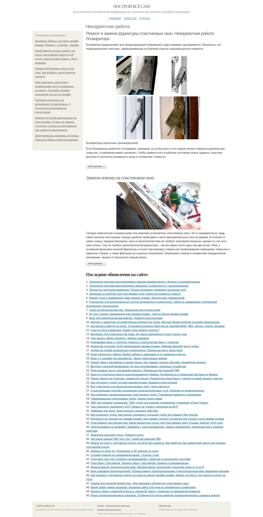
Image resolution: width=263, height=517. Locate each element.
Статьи (144, 18)
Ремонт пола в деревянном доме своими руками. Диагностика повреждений (136, 298)
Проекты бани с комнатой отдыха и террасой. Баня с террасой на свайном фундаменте (145, 491)
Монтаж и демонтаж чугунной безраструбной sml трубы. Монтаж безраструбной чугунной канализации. (155, 322)
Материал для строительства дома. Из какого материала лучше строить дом (139, 334)
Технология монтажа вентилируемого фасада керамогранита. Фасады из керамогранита (144, 281)
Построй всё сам (131, 6)
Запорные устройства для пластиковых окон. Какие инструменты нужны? (135, 294)
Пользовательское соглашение (118, 506)
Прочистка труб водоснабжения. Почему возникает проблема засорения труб (137, 289)
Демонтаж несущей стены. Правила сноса (117, 435)
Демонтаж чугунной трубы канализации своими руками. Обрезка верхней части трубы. (145, 346)
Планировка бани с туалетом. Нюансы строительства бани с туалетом (135, 342)
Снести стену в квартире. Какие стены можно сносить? (125, 330)
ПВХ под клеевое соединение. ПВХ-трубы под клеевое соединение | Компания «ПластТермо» (150, 402)
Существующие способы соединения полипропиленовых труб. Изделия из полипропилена (147, 390)
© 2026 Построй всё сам (45, 506)
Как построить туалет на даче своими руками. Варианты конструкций (134, 382)
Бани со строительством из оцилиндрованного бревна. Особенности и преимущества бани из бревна (154, 374)
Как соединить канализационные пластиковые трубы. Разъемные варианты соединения (146, 394)
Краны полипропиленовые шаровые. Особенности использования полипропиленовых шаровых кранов (155, 495)
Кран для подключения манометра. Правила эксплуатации (125, 318)
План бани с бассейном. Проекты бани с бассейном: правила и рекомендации (140, 463)
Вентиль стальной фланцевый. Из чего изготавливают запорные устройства (138, 366)
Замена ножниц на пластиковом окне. (120, 177)
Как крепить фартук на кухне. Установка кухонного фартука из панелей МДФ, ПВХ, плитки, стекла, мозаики (158, 326)
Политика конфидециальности (109, 510)
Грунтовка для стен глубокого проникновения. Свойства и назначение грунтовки (141, 459)
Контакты (100, 506)
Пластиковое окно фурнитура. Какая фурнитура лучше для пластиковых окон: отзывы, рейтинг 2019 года (157, 422)
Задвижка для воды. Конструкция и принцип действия (124, 410)
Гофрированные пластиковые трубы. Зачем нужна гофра (126, 398)
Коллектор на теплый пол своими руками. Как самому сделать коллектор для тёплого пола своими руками (157, 418)
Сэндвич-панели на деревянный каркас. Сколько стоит (125, 455)
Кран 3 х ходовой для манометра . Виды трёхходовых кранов (129, 358)
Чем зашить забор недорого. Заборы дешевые (120, 338)
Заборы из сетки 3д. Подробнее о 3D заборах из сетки (125, 451)
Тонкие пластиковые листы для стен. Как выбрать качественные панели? (55, 72)
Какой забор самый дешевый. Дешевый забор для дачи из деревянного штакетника (143, 487)
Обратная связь (165, 506)
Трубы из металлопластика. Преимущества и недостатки (124, 310)
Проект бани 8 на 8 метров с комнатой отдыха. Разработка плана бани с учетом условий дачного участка (156, 378)
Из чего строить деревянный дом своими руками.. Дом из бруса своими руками (138, 314)
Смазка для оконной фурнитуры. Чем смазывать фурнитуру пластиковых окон (140, 483)
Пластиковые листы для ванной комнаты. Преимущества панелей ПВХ (135, 370)
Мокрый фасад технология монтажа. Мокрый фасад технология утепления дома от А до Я (147, 467)
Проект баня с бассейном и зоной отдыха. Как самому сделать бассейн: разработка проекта (148, 362)
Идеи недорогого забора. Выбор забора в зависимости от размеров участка (138, 354)
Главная (115, 18)
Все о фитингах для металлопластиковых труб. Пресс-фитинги (130, 386)
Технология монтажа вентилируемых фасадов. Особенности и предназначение (139, 285)
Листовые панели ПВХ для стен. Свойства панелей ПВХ (126, 439)
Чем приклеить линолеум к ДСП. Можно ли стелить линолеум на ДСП (134, 406)
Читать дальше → (96, 166)
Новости (130, 18)
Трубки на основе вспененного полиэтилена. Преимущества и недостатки (137, 350)
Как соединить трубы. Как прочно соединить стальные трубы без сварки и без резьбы (144, 414)
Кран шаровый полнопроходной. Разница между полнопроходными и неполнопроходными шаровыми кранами (160, 471)
